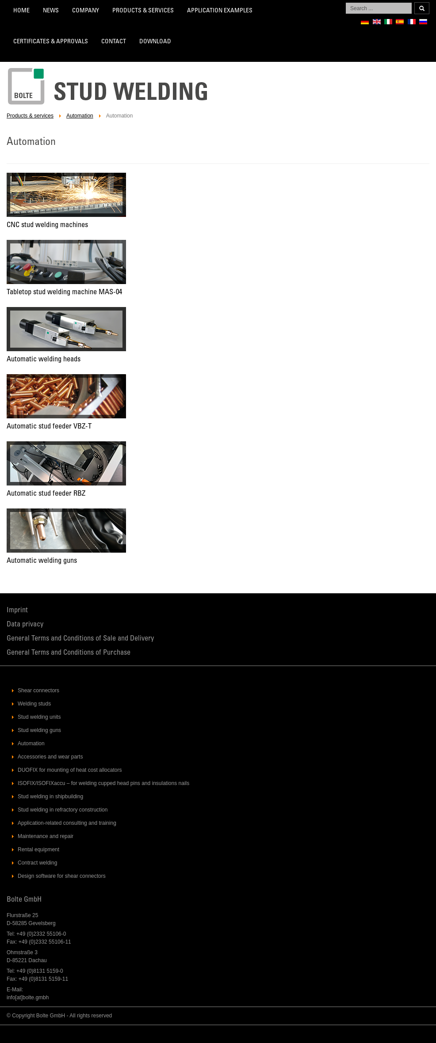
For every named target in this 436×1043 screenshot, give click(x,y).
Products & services (143, 11)
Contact (113, 42)
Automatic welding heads (43, 360)
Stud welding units (39, 717)
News (51, 11)
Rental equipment (38, 849)
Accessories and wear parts (50, 757)
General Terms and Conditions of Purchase (68, 653)
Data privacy (25, 625)
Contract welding (37, 863)
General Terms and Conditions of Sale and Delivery (80, 639)
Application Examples (219, 11)
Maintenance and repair (45, 836)
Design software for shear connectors (62, 876)
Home (21, 11)
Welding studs (34, 704)
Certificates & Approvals (50, 42)
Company (85, 11)
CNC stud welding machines (47, 225)
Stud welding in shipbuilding (50, 796)
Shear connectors (38, 690)
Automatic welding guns (42, 561)
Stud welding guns (39, 730)
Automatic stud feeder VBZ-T (49, 427)
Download (155, 42)
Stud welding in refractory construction (62, 810)
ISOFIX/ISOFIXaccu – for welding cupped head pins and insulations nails (103, 783)
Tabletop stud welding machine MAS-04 (64, 292)
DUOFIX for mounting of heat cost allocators (70, 770)
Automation (79, 116)
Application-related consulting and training (67, 823)
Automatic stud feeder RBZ (46, 494)
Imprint (17, 610)
